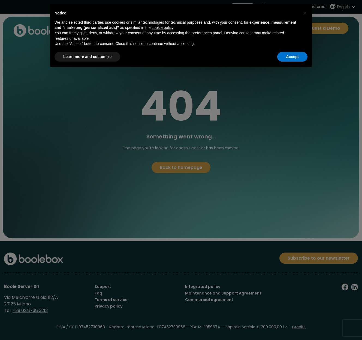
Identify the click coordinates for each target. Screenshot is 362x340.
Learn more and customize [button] (87, 56)
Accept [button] (292, 56)
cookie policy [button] (162, 27)
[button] (304, 13)
